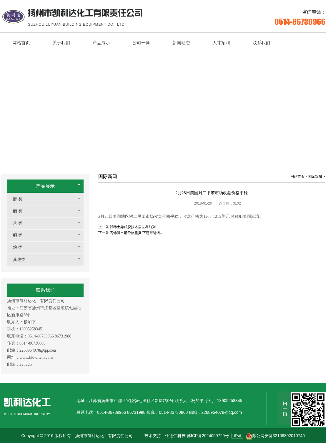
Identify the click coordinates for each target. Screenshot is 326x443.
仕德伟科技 (175, 435)
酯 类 (20, 211)
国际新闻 (315, 176)
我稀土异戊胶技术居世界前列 (133, 227)
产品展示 (45, 186)
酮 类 (20, 235)
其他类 (22, 259)
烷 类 (20, 247)
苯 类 (20, 223)
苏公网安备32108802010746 (278, 435)
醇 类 (20, 199)
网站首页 (297, 176)
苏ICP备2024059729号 (208, 435)
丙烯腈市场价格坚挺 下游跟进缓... (136, 233)
